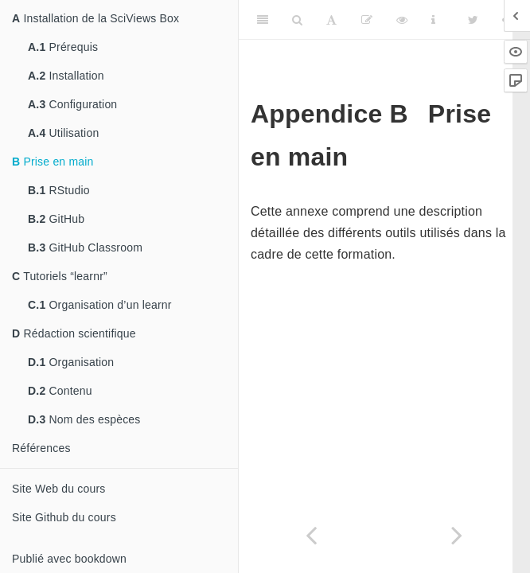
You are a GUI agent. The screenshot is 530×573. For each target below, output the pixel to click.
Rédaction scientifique (74, 333)
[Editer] (366, 20)
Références (41, 448)
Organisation (71, 362)
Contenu (60, 390)
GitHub (56, 218)
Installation (66, 75)
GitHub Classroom (85, 247)
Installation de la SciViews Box (95, 18)
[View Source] (401, 20)
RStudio (59, 190)
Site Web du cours (59, 488)
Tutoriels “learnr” (59, 276)
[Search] (297, 20)
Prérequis (63, 47)
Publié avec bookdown (69, 558)
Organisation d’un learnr (100, 304)
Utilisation (63, 133)
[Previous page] (311, 535)
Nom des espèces (84, 419)
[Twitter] (473, 20)
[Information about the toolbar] (433, 20)
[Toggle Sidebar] (262, 20)
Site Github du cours (64, 517)
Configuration (72, 104)
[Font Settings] (331, 20)
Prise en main (53, 161)
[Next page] (457, 535)
